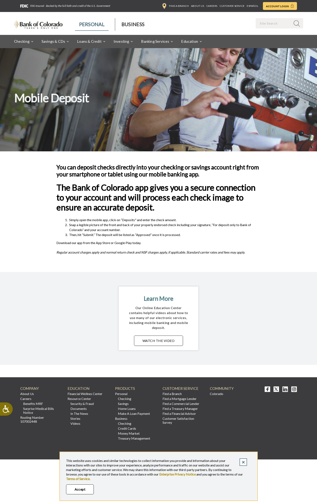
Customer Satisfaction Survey (178, 420)
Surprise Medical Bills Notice (38, 410)
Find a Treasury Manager (180, 408)
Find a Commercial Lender (181, 404)
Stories (75, 418)
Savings (123, 404)
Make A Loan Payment (134, 413)
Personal (91, 24)
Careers (211, 5)
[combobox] (274, 23)
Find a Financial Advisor (179, 413)
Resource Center (79, 399)
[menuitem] (92, 24)
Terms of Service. (78, 479)
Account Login (280, 6)
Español (252, 5)
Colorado (216, 394)
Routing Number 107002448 (32, 419)
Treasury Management (134, 438)
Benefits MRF (33, 404)
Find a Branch (175, 6)
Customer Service (232, 5)
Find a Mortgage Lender (180, 399)
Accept (80, 489)
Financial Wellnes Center (85, 394)
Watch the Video (162, 342)
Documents (78, 408)
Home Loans (127, 408)
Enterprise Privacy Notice (177, 474)
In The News (79, 413)
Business (132, 24)
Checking (124, 399)
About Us (197, 5)
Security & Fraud (82, 404)
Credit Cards (127, 428)
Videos (75, 423)
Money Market (129, 433)
